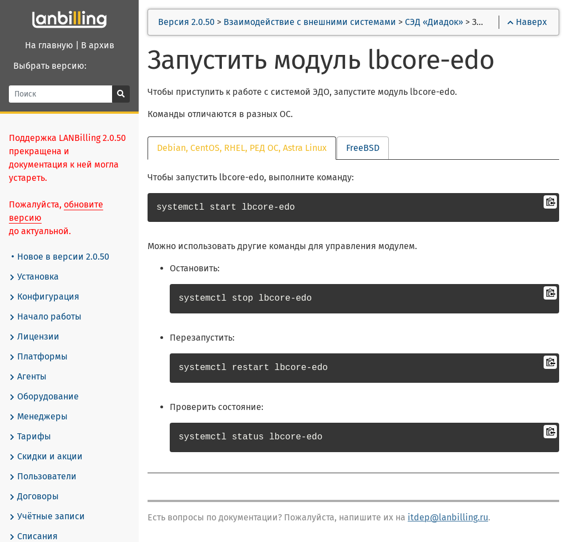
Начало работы (45, 316)
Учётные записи (47, 516)
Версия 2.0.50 (186, 22)
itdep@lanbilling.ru (448, 517)
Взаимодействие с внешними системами (310, 22)
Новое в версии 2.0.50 (60, 256)
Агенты (28, 376)
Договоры (34, 496)
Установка (34, 276)
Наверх (527, 22)
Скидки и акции (46, 456)
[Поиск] (61, 94)
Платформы (38, 356)
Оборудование (44, 396)
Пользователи (43, 476)
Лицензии (34, 336)
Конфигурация (44, 296)
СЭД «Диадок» (434, 22)
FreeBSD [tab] (362, 148)
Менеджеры (38, 416)
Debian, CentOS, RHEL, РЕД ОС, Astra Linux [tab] (242, 148)
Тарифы (30, 436)
